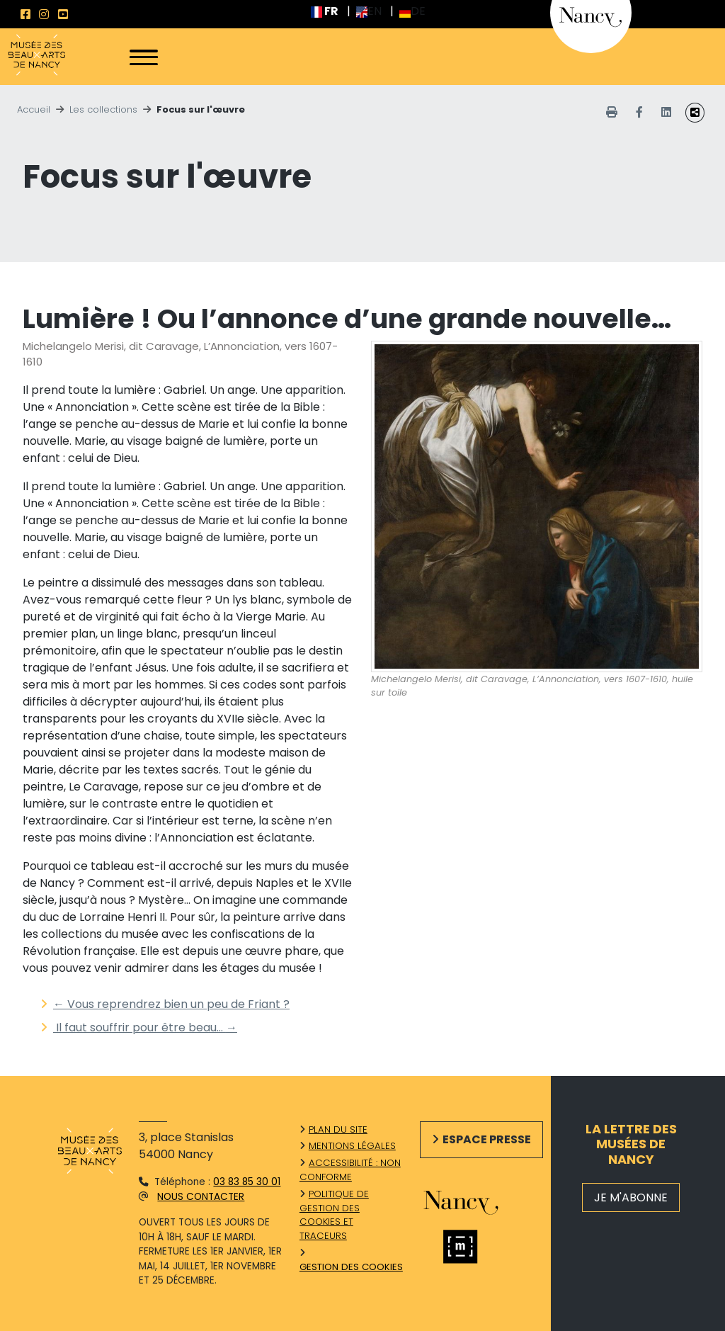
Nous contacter (200, 1196)
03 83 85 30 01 (246, 1182)
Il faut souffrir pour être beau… (145, 1027)
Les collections (103, 109)
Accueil (33, 109)
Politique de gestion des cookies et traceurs (334, 1214)
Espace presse (487, 1139)
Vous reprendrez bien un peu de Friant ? (171, 1004)
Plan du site (338, 1129)
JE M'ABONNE (631, 1197)
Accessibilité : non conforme (350, 1170)
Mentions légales (352, 1145)
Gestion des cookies (351, 1267)
